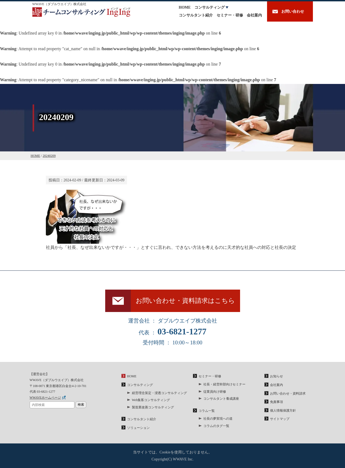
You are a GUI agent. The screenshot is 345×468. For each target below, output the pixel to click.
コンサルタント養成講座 (221, 399)
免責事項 (276, 402)
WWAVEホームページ (45, 397)
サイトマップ (279, 419)
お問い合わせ (292, 11)
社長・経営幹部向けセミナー (224, 384)
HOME (185, 7)
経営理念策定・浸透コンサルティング (159, 393)
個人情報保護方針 (283, 410)
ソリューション (138, 428)
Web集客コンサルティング (151, 400)
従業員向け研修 (214, 392)
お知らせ (276, 376)
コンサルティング (209, 7)
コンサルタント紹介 (196, 15)
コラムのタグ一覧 (216, 426)
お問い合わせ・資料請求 (288, 393)
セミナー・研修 (230, 15)
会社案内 (254, 15)
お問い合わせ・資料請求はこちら (185, 300)
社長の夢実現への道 (218, 418)
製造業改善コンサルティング (153, 407)
